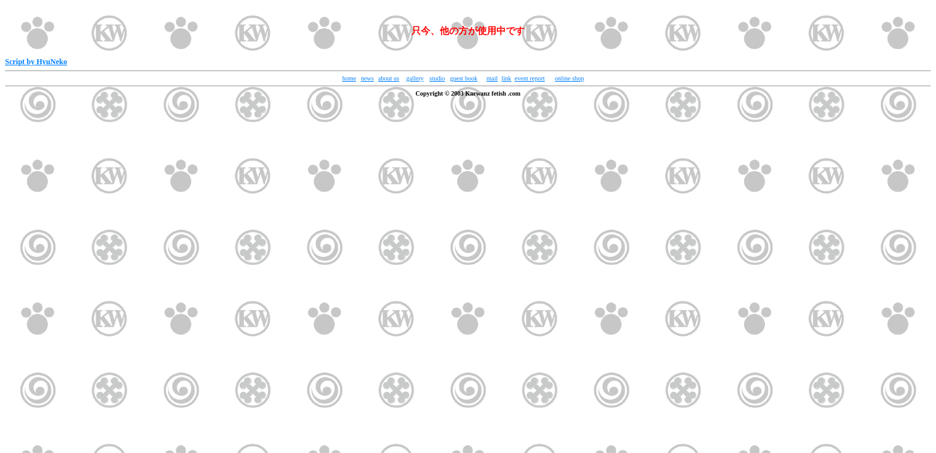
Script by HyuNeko (36, 61)
